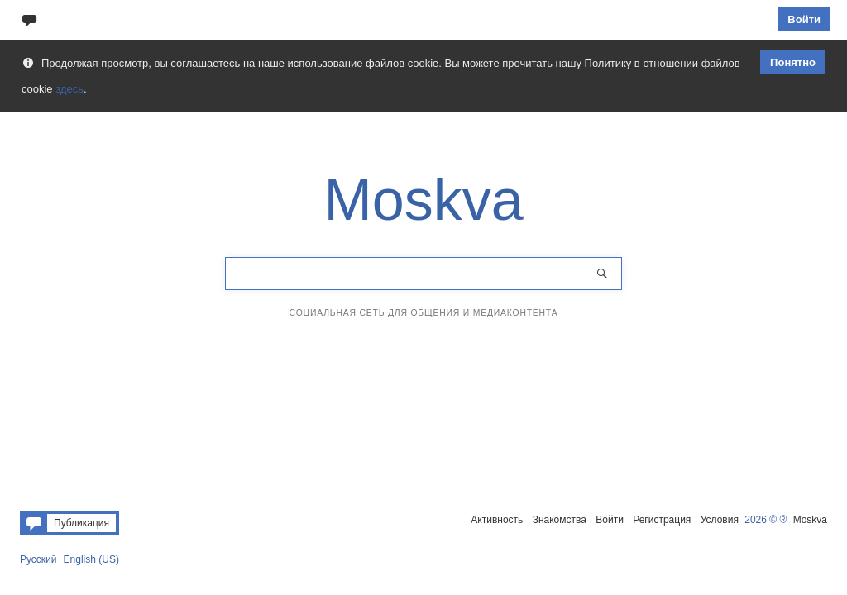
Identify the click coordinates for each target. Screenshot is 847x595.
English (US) (91, 559)
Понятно (793, 62)
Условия (720, 520)
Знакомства (559, 520)
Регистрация (662, 520)
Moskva (810, 520)
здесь (69, 89)
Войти (804, 19)
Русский (38, 559)
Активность (497, 520)
